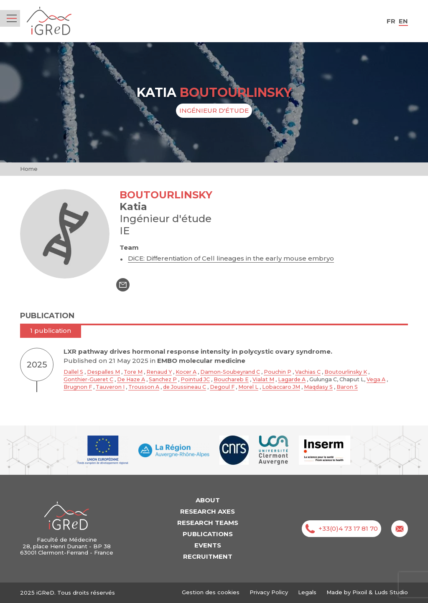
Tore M (133, 372)
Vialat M (263, 379)
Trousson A (143, 387)
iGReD (49, 21)
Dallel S (73, 372)
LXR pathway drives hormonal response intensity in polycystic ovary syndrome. (198, 351)
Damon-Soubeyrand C (230, 372)
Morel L (248, 387)
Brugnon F (78, 387)
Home (29, 168)
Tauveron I (110, 387)
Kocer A (186, 372)
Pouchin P (277, 372)
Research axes (207, 511)
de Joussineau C (184, 387)
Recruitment (207, 556)
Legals (307, 592)
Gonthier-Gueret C (88, 379)
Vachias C (308, 372)
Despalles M (103, 372)
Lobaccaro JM (281, 387)
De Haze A (131, 379)
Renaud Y (159, 372)
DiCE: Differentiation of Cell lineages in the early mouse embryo (231, 258)
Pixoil (359, 592)
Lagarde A (292, 379)
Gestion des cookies (210, 592)
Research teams (207, 523)
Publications (208, 534)
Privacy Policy (269, 592)
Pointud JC (195, 379)
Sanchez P (163, 379)
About (208, 500)
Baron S (347, 387)
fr (391, 21)
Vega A (376, 379)
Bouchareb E (231, 379)
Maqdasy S (318, 387)
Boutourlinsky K (345, 372)
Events (207, 545)
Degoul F (222, 387)
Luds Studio (391, 592)
